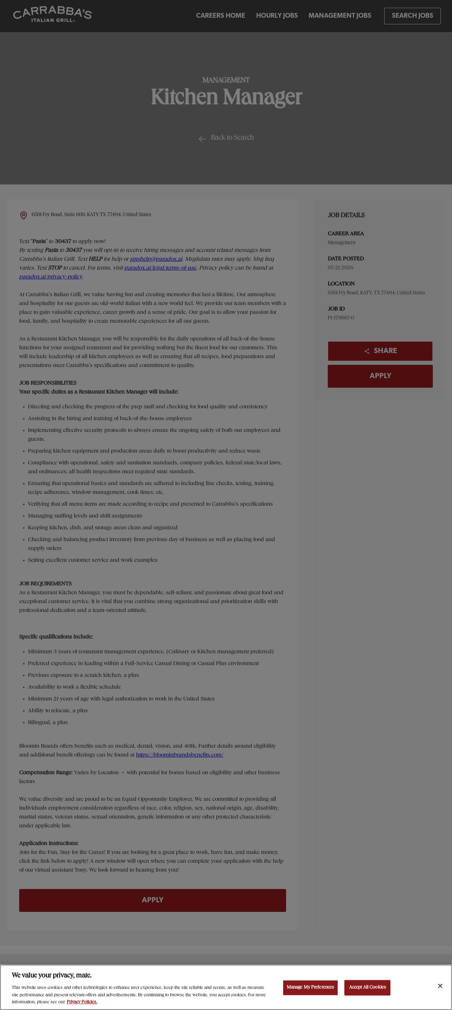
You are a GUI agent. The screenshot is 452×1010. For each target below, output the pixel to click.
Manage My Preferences (310, 987)
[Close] (440, 986)
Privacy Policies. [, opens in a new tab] (82, 1002)
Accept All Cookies (367, 987)
